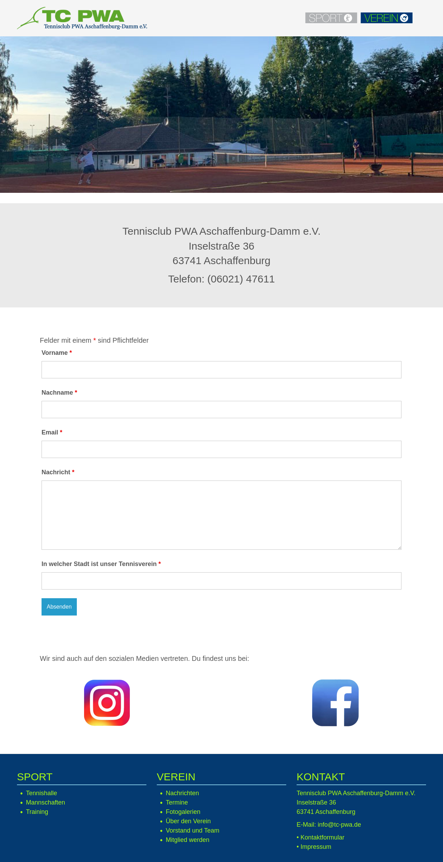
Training (37, 811)
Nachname (59, 392)
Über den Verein (188, 821)
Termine (177, 802)
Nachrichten (182, 793)
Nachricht (58, 472)
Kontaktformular (322, 837)
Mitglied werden (187, 839)
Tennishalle (41, 793)
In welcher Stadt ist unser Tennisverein (101, 563)
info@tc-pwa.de (339, 824)
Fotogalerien (183, 811)
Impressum (315, 846)
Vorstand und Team (192, 830)
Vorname (57, 352)
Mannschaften (45, 802)
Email (52, 432)
